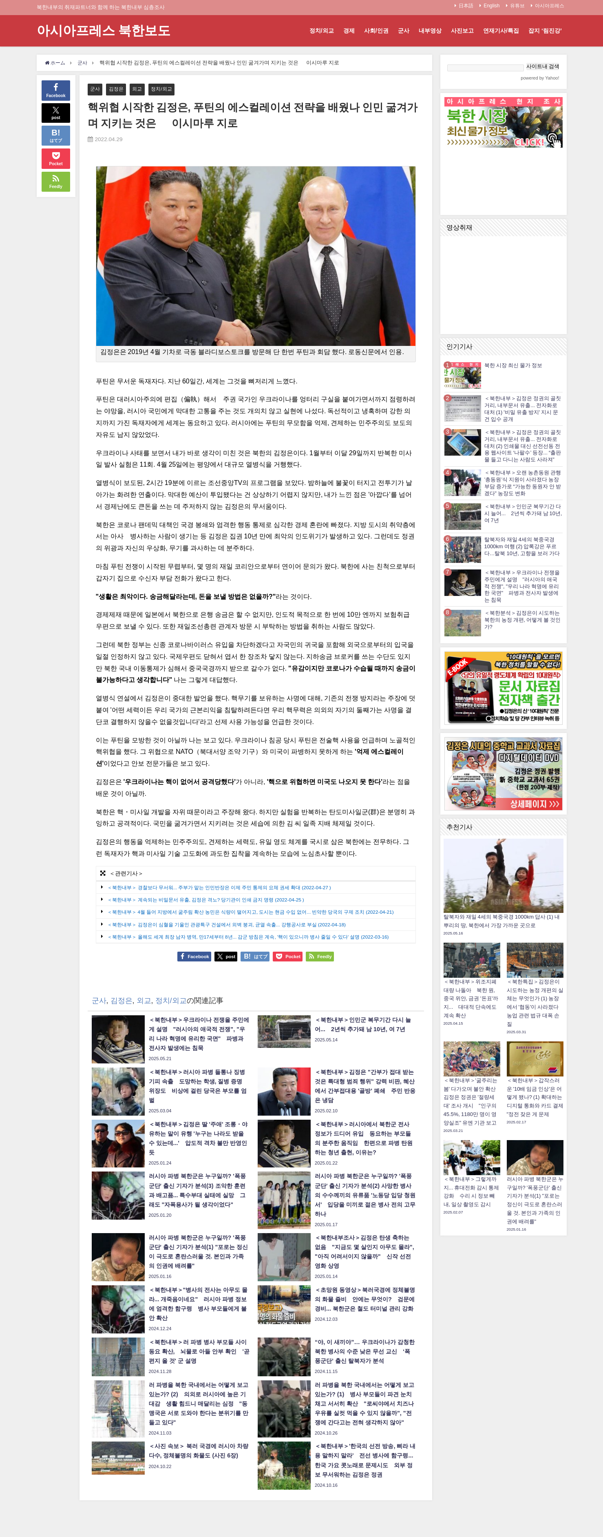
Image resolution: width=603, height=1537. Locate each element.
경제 (349, 30)
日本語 (466, 5)
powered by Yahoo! (540, 78)
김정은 (118, 89)
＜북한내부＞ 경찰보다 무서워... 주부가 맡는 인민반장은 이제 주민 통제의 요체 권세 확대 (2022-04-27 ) (228, 887)
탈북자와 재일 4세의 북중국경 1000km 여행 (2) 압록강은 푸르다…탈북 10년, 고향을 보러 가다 (522, 546)
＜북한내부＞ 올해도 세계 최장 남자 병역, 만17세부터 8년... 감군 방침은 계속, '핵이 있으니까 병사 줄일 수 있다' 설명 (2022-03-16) (259, 944)
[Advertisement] (503, 1362)
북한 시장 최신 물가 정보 (513, 365)
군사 (403, 30)
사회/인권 (376, 30)
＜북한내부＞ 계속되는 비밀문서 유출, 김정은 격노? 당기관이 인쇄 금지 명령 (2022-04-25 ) (213, 900)
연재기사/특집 (501, 30)
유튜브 (517, 5)
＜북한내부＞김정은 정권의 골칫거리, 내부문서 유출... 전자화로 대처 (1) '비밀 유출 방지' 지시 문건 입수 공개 (522, 408)
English (491, 5)
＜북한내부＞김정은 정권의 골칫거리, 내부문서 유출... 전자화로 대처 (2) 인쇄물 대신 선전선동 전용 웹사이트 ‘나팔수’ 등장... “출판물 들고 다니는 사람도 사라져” (522, 446)
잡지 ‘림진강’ (545, 30)
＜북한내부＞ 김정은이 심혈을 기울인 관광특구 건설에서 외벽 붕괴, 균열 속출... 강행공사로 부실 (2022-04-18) (235, 932)
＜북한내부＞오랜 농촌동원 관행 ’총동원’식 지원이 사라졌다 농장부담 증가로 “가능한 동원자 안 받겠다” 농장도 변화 (522, 483)
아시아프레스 (549, 5)
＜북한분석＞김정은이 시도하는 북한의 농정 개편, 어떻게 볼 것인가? (522, 619)
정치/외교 (321, 30)
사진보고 (462, 30)
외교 (139, 89)
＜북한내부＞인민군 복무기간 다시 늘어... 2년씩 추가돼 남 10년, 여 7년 (523, 513)
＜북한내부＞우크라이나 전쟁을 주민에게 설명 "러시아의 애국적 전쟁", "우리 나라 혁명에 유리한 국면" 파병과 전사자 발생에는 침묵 (522, 586)
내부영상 (430, 30)
